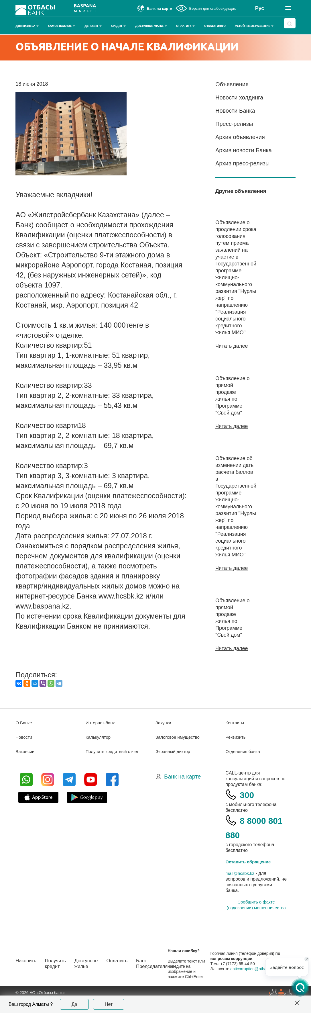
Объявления (232, 84)
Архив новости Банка (243, 150)
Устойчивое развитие (254, 26)
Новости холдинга (239, 97)
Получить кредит (58, 977)
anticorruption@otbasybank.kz (264, 982)
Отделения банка (243, 765)
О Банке (24, 736)
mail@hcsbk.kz (240, 887)
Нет (109, 1004)
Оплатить (185, 26)
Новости (24, 750)
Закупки (164, 736)
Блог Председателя (160, 977)
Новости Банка (235, 110)
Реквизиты (236, 750)
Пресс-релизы (234, 124)
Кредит (118, 26)
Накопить (26, 974)
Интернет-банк (101, 736)
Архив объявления (240, 137)
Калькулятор (99, 750)
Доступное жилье (151, 26)
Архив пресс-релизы (242, 163)
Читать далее (231, 346)
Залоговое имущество (179, 750)
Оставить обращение (249, 875)
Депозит (93, 26)
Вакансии (25, 765)
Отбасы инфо (215, 26)
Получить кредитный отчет (114, 765)
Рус (259, 8)
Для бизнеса (27, 26)
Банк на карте (182, 790)
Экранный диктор (174, 765)
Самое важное (61, 26)
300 (248, 808)
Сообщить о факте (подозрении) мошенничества (256, 918)
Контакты (235, 736)
